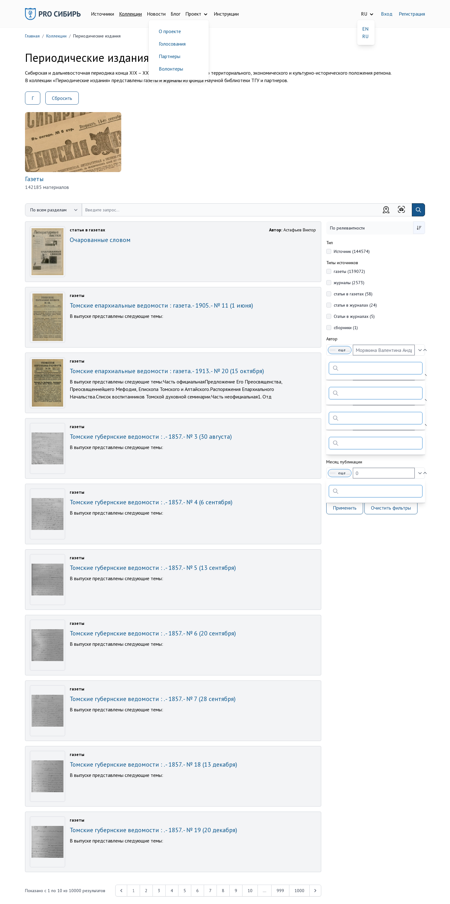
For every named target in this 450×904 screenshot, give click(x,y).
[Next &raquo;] (315, 891)
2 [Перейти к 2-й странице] (146, 890)
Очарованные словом (100, 240)
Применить (345, 508)
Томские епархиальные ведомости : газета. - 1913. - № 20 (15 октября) (167, 371)
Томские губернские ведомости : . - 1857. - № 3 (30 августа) (151, 436)
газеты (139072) (349, 271)
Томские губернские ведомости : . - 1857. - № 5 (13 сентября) (153, 568)
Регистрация (412, 14)
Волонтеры (171, 69)
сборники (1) (346, 327)
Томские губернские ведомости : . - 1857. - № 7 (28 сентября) (153, 699)
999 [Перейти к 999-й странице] (280, 890)
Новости (156, 14)
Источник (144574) (352, 251)
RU (365, 36)
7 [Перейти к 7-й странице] (210, 890)
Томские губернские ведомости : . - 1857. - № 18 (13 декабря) (153, 764)
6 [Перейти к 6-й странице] (197, 890)
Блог (175, 14)
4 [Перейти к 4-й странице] (172, 890)
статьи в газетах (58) (353, 294)
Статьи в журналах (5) (354, 316)
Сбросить (62, 98)
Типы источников (342, 262)
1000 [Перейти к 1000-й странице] (299, 890)
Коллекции (130, 14)
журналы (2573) (349, 282)
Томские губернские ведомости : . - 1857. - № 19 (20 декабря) (153, 830)
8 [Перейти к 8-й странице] (223, 890)
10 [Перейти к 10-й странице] (250, 890)
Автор (332, 339)
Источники (102, 14)
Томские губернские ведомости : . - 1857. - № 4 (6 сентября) (151, 502)
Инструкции (226, 14)
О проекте (170, 31)
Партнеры (169, 56)
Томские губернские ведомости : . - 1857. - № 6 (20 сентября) (153, 633)
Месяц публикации (344, 462)
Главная (32, 36)
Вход (386, 14)
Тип (329, 242)
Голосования (172, 44)
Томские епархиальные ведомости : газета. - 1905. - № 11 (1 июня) (161, 305)
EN (365, 29)
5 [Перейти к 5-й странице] (184, 890)
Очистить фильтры (391, 508)
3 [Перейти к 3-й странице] (159, 890)
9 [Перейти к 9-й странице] (236, 890)
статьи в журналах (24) (355, 305)
